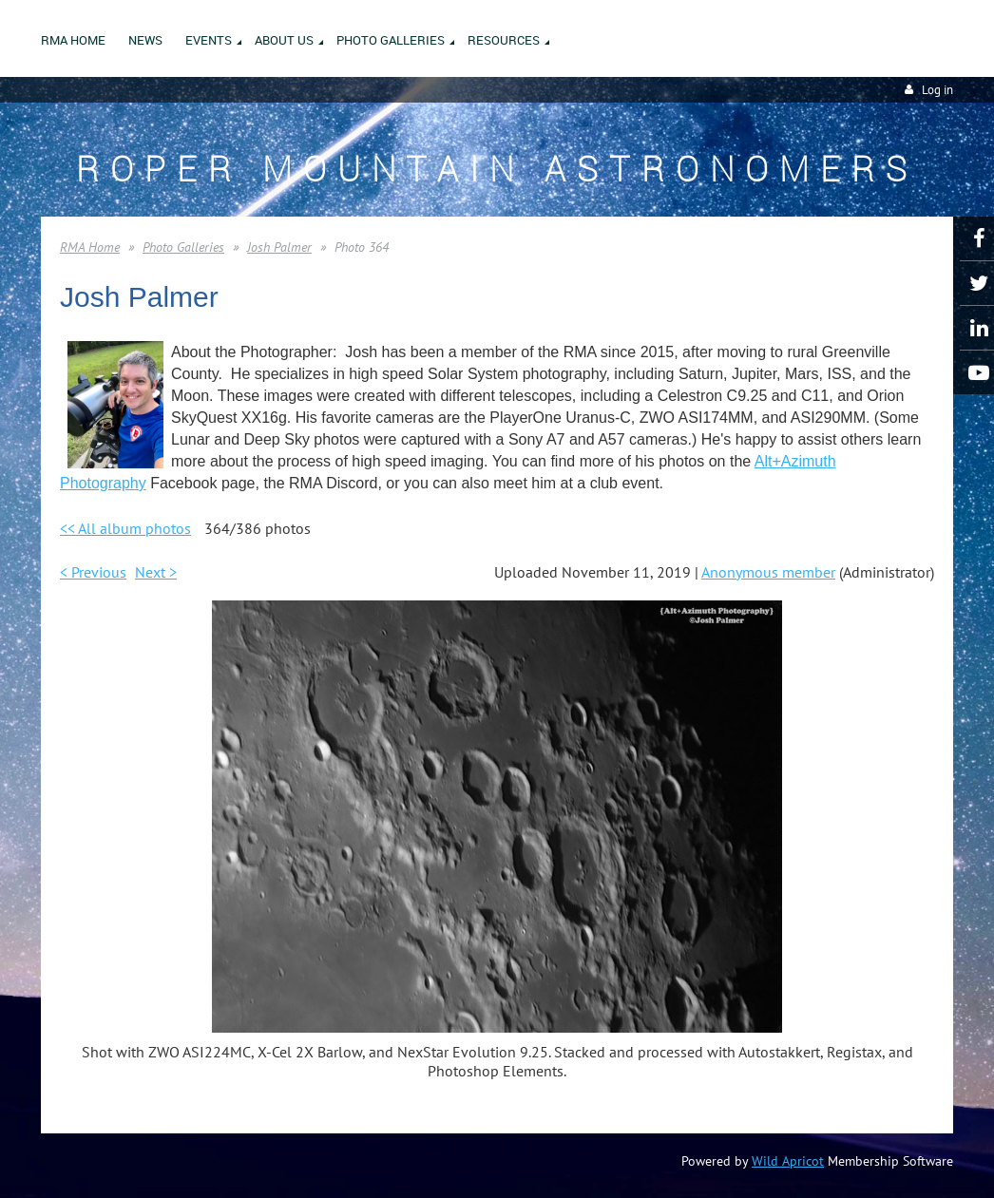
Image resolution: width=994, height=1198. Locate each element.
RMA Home (90, 247)
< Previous (93, 571)
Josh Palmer (279, 247)
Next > (156, 571)
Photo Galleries (183, 247)
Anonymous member (768, 571)
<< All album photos (125, 528)
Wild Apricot (788, 1160)
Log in (937, 90)
